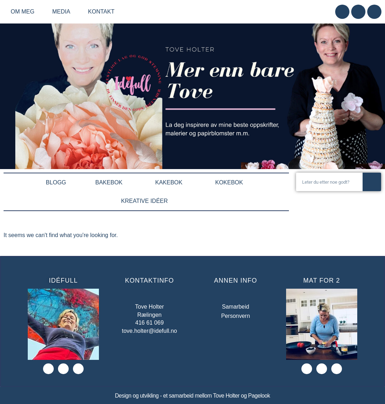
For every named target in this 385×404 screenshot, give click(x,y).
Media (63, 11)
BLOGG (56, 182)
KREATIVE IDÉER (146, 201)
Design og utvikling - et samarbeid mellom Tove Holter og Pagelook (192, 396)
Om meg (24, 11)
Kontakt (101, 12)
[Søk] (372, 182)
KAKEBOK (170, 182)
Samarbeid (235, 307)
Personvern (235, 316)
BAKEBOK (110, 182)
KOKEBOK (231, 182)
